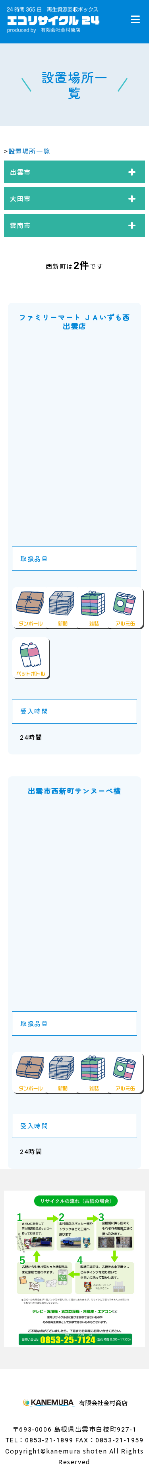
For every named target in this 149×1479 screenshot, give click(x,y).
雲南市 (20, 225)
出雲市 (20, 171)
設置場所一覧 (29, 151)
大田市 (20, 198)
